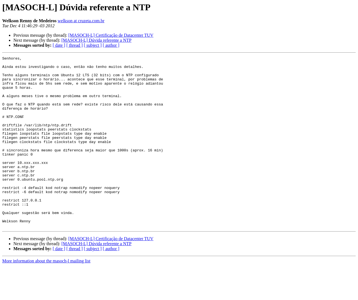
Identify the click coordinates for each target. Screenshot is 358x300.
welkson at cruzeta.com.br (81, 20)
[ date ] (59, 45)
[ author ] (111, 45)
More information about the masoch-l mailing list (46, 295)
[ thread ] (74, 45)
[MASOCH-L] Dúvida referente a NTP (96, 40)
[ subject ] (93, 45)
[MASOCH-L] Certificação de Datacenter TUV (110, 35)
